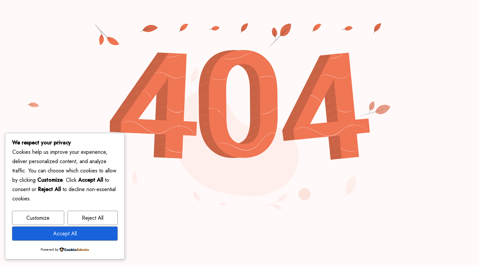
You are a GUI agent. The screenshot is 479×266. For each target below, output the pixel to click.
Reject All (92, 218)
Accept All (65, 233)
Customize (38, 218)
